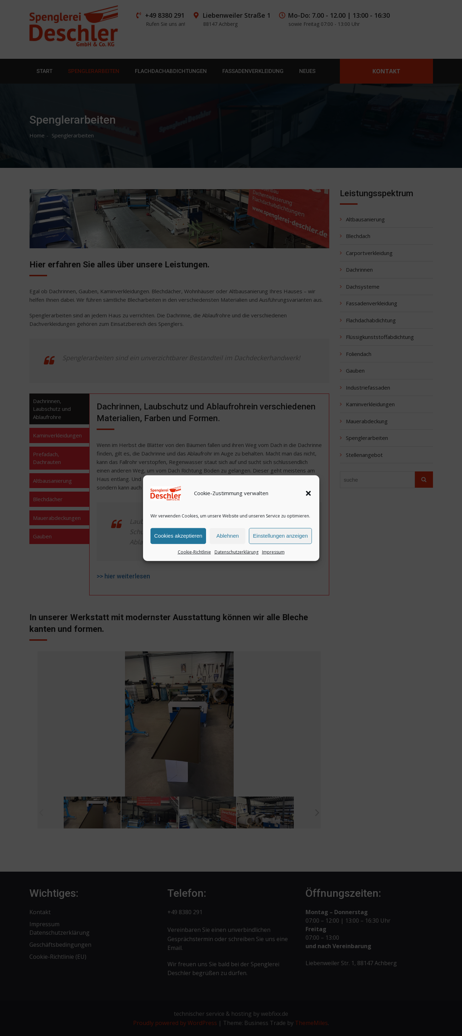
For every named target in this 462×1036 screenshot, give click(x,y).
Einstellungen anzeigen (280, 538)
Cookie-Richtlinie (194, 554)
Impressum (273, 554)
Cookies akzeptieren (178, 538)
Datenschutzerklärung (236, 554)
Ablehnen (227, 538)
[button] (308, 495)
